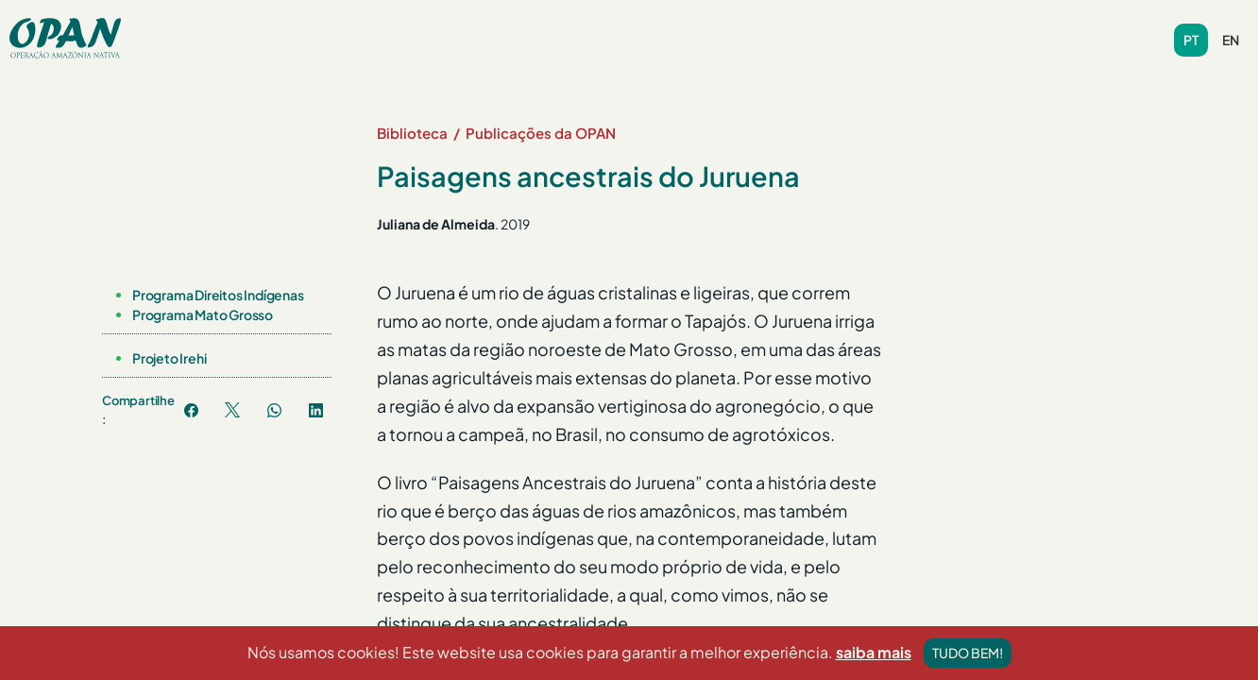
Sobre (318, 26)
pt (1190, 31)
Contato (818, 26)
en (1230, 31)
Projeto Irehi (169, 340)
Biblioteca (624, 26)
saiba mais (873, 665)
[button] (319, 27)
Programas (424, 26)
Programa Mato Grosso (202, 296)
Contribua (912, 26)
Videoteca (724, 26)
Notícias (531, 26)
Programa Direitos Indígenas (218, 276)
